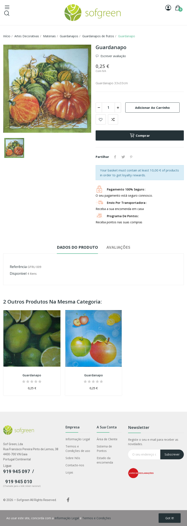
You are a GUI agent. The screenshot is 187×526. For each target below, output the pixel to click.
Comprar (140, 135)
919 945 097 (16, 471)
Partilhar (115, 157)
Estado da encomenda (105, 460)
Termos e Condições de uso (78, 448)
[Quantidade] (108, 107)
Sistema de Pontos (104, 448)
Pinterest (131, 157)
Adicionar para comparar (113, 119)
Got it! (169, 518)
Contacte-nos (75, 465)
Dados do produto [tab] (77, 247)
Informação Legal (78, 439)
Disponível (18, 273)
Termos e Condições (96, 518)
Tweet (123, 157)
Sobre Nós (73, 458)
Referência (18, 266)
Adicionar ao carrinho (152, 107)
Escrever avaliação (113, 56)
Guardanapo (31, 375)
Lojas (69, 472)
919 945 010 (18, 481)
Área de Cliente (107, 439)
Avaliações (118, 247)
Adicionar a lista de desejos (101, 119)
